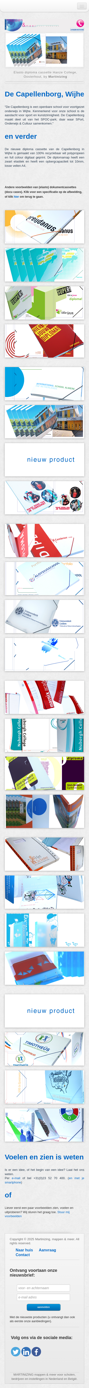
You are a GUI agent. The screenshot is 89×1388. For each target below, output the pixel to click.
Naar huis (24, 1250)
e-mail (16, 1178)
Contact (23, 1255)
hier (16, 196)
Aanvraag (47, 1250)
